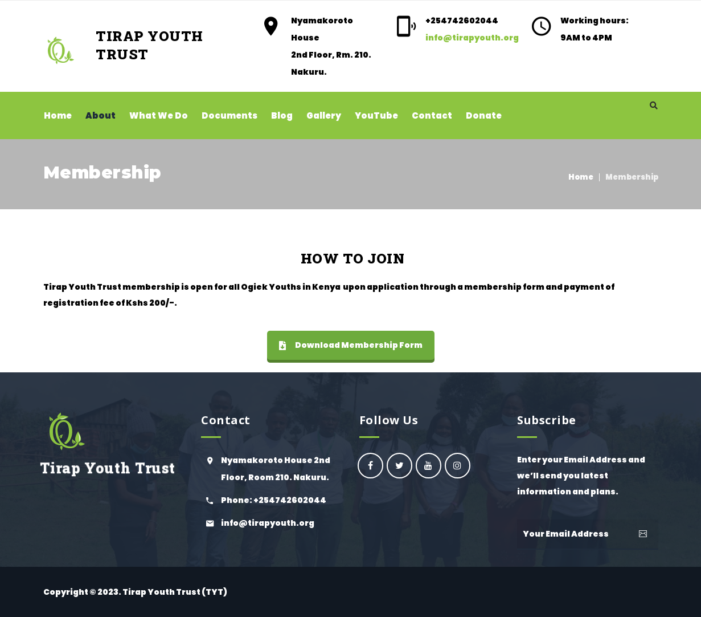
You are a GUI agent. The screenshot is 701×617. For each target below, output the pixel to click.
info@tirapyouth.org (472, 37)
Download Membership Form (351, 345)
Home (580, 177)
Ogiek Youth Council (399, 465)
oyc (370, 465)
